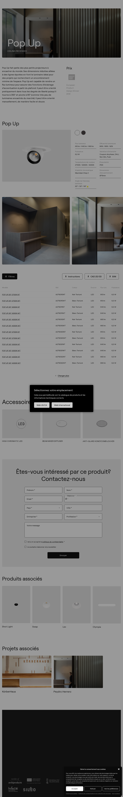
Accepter (74, 789)
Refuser (93, 789)
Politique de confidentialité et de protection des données (94, 793)
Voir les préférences (111, 789)
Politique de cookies (71, 793)
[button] (119, 769)
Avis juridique (116, 793)
